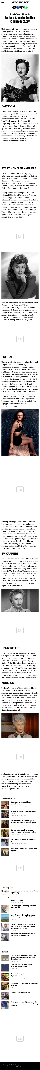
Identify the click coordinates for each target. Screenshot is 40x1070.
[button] (2, 2)
